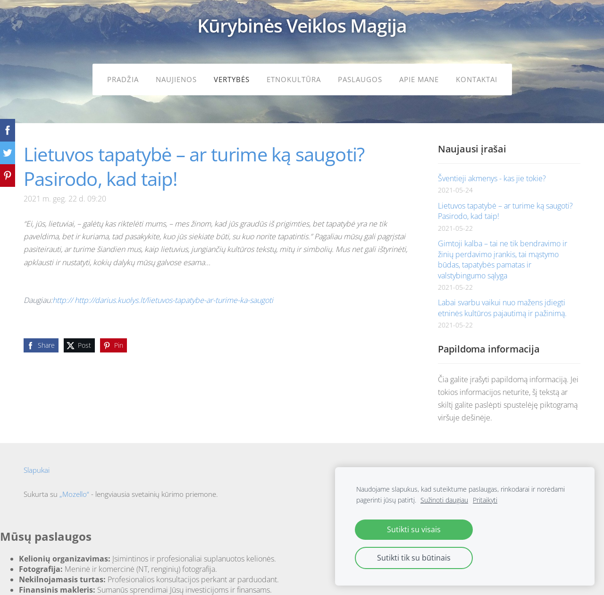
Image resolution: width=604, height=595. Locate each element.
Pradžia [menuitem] (123, 78)
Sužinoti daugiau (444, 499)
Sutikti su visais (414, 529)
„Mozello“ (74, 486)
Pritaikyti (485, 499)
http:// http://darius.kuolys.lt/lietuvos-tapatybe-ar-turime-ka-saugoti (162, 292)
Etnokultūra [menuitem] (294, 78)
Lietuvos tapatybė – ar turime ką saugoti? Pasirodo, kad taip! (505, 203)
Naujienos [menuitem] (176, 78)
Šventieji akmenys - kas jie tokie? (492, 171)
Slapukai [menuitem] (37, 462)
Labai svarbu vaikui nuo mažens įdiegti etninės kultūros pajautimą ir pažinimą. (502, 300)
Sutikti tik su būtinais (414, 558)
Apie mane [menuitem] (419, 78)
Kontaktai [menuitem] (476, 78)
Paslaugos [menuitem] (360, 78)
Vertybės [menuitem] (232, 78)
